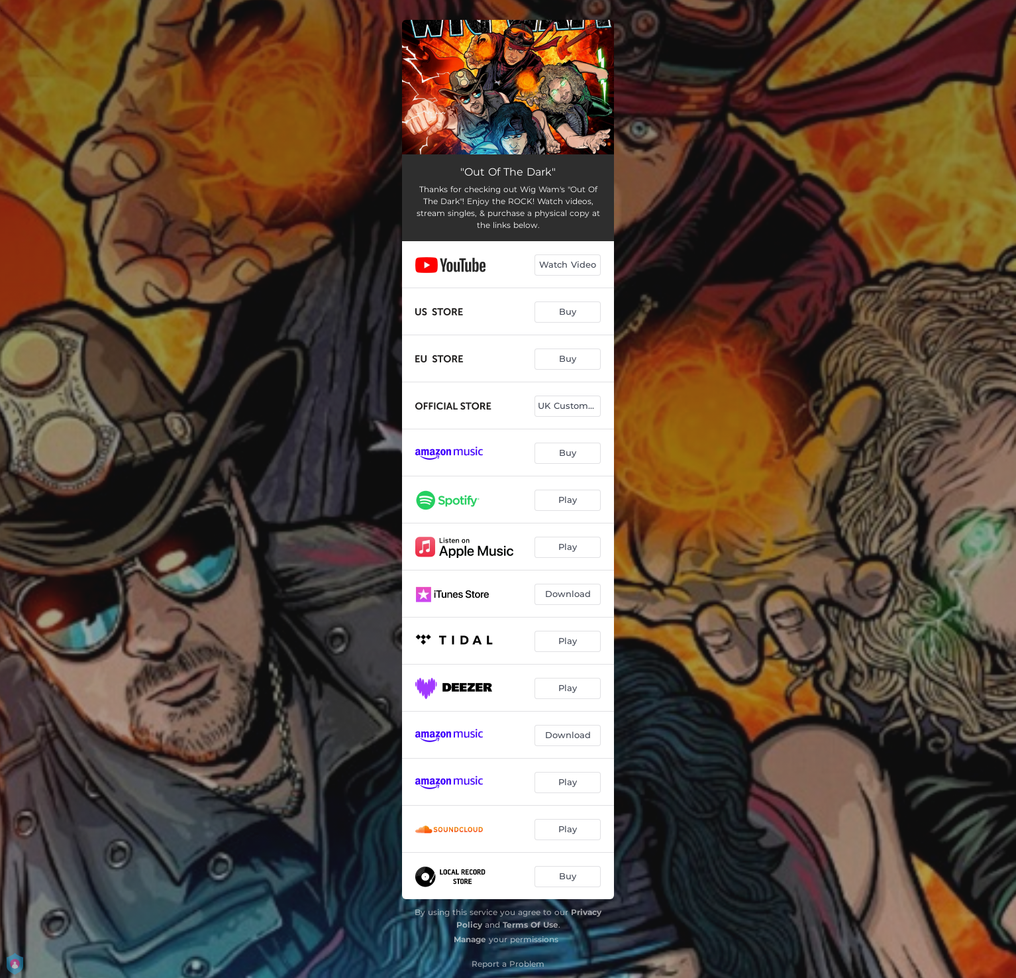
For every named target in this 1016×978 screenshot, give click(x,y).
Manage (470, 939)
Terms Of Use (530, 925)
